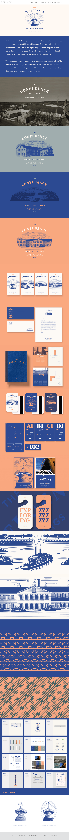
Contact (43, 2)
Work (31, 2)
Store (54, 2)
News (49, 2)
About (37, 2)
